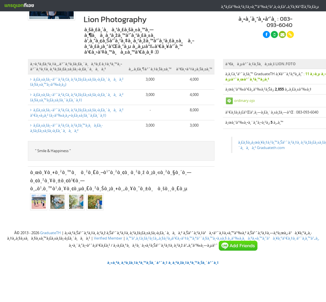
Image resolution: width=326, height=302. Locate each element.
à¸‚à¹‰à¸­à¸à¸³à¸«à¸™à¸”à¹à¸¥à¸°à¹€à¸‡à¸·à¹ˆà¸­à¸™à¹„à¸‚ (273, 238)
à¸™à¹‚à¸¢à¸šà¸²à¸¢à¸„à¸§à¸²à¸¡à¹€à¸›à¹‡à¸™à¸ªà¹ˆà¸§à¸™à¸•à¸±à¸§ (176, 238)
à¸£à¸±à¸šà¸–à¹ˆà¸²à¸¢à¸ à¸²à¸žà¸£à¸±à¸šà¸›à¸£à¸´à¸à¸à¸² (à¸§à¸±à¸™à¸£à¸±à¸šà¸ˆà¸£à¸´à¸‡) (76, 97)
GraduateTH (50, 232)
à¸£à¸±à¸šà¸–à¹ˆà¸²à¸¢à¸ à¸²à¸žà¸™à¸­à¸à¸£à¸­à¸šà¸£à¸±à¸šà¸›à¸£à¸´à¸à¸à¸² (66, 128)
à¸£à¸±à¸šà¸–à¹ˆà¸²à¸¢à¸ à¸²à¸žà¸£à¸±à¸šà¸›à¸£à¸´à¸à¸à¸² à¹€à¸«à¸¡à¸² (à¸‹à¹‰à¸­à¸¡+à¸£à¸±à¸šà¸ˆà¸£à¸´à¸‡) (76, 112)
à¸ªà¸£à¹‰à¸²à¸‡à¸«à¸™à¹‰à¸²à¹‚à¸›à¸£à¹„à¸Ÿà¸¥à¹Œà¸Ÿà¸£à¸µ (270, 6)
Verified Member (108, 238)
